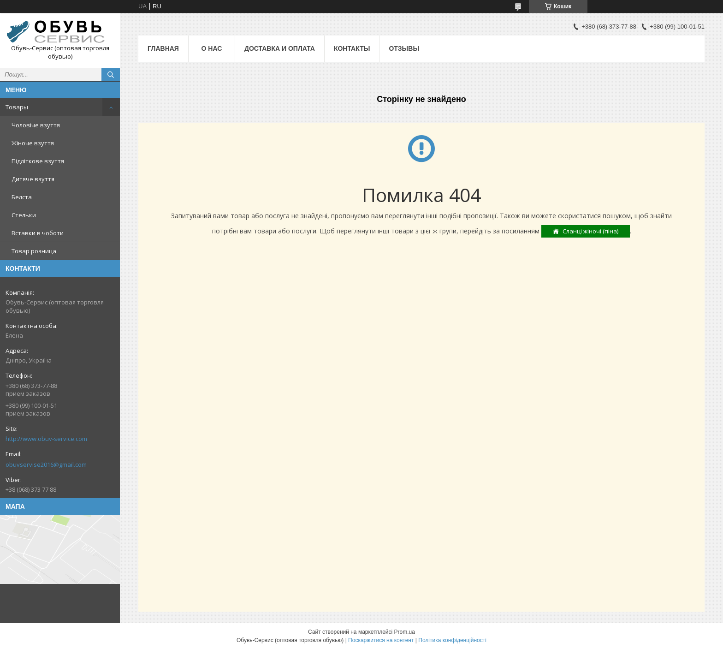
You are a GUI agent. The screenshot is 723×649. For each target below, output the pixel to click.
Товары (17, 107)
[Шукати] (110, 75)
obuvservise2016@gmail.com (46, 464)
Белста (22, 197)
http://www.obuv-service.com (46, 439)
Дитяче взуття (33, 179)
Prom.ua (404, 632)
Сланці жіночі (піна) (590, 231)
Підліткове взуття (38, 161)
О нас (211, 48)
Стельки (24, 215)
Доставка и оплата (279, 48)
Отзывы (404, 48)
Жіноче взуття (33, 143)
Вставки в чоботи (38, 233)
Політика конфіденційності (452, 640)
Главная (163, 48)
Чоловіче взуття (36, 125)
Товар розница (34, 251)
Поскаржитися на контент (381, 640)
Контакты (352, 48)
